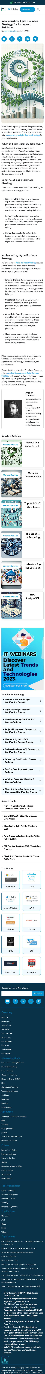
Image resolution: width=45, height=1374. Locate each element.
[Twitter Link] (35, 39)
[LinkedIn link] (27, 39)
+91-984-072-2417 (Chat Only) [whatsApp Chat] (24, 2)
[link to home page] (12, 9)
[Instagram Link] (19, 39)
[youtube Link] (4, 39)
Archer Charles (10, 31)
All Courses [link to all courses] (27, 9)
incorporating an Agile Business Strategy (23, 135)
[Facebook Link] (12, 39)
